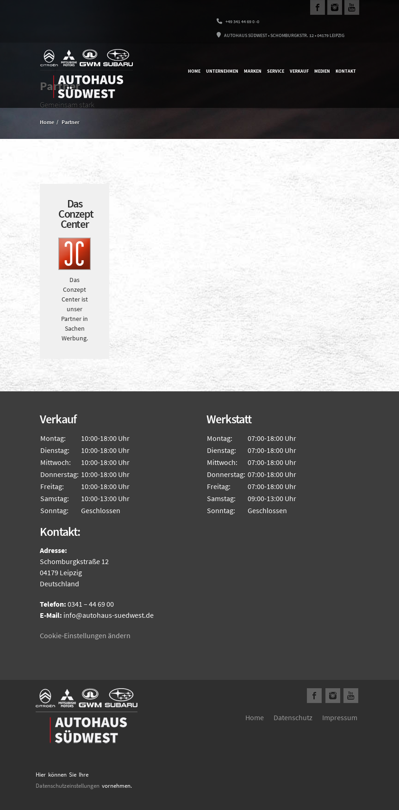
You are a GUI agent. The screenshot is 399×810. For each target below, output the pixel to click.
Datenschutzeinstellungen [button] (68, 786)
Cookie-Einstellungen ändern (85, 635)
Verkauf (299, 71)
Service (275, 71)
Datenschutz (293, 717)
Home (194, 71)
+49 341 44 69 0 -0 (238, 22)
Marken (253, 71)
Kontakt (346, 71)
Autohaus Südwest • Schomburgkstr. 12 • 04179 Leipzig (280, 35)
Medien (322, 71)
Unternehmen (222, 71)
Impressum (339, 717)
